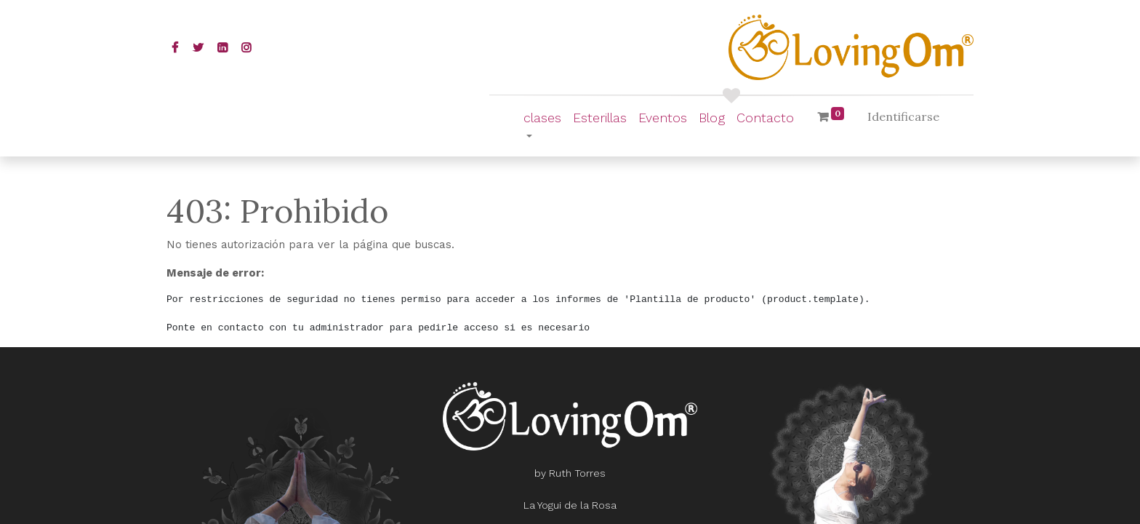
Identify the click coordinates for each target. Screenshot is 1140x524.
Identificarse (903, 116)
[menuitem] (600, 117)
